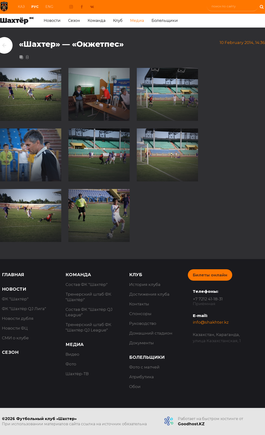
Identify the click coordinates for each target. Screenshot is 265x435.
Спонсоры (140, 313)
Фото (71, 364)
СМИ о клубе (15, 338)
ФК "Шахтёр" (15, 299)
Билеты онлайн (210, 275)
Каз (21, 7)
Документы (141, 342)
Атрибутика (141, 376)
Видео (72, 354)
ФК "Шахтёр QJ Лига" (24, 308)
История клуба (145, 284)
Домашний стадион (150, 333)
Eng (49, 7)
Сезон (74, 20)
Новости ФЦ (15, 328)
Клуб (118, 20)
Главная (13, 274)
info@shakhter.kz (211, 322)
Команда (96, 20)
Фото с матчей (144, 367)
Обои (135, 386)
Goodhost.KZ (191, 424)
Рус (35, 7)
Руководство (142, 323)
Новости (52, 20)
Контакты (139, 304)
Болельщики (164, 20)
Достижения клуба (149, 294)
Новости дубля (17, 318)
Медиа (137, 20)
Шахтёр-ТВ (77, 373)
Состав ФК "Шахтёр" (87, 284)
